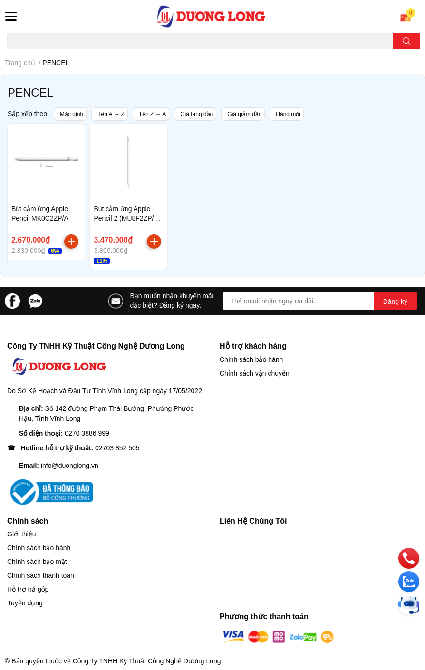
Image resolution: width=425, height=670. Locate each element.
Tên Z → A (152, 114)
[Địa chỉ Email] (320, 301)
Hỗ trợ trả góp (27, 589)
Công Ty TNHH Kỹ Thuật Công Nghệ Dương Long (147, 661)
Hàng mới (288, 114)
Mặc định (71, 114)
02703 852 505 (117, 448)
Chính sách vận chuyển (255, 373)
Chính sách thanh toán (40, 575)
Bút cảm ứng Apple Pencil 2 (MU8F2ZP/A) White (127, 218)
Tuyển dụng (25, 603)
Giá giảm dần (244, 114)
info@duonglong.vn (69, 465)
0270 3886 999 (87, 433)
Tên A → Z (111, 114)
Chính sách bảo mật (37, 561)
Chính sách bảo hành (251, 359)
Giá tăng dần (196, 114)
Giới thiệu (21, 534)
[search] (406, 41)
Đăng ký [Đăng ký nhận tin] (395, 301)
